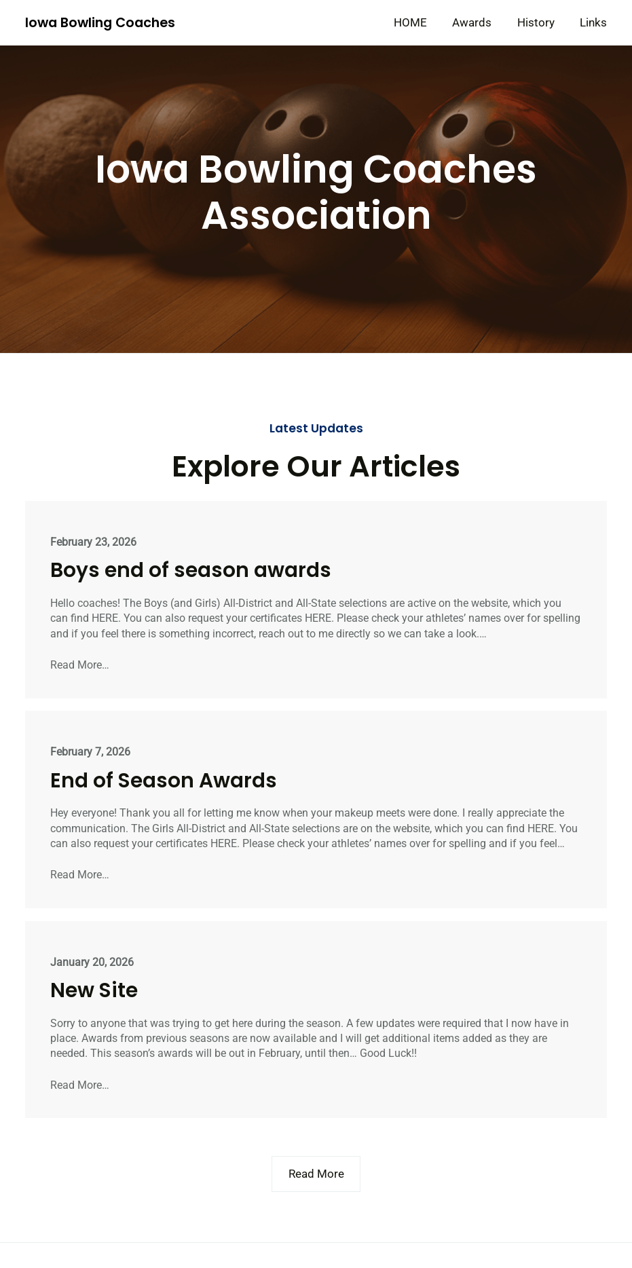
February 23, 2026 (93, 542)
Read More (316, 1173)
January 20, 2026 (92, 962)
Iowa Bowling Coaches (100, 23)
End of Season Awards (163, 780)
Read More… (79, 664)
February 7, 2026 (90, 751)
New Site (94, 990)
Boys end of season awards (190, 570)
